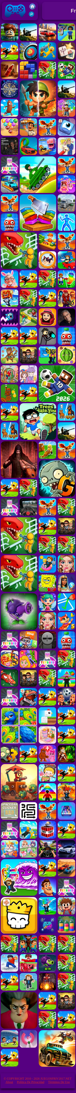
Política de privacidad (30, 1082)
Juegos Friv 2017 (15, 19)
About (9, 1082)
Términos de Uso (59, 1082)
